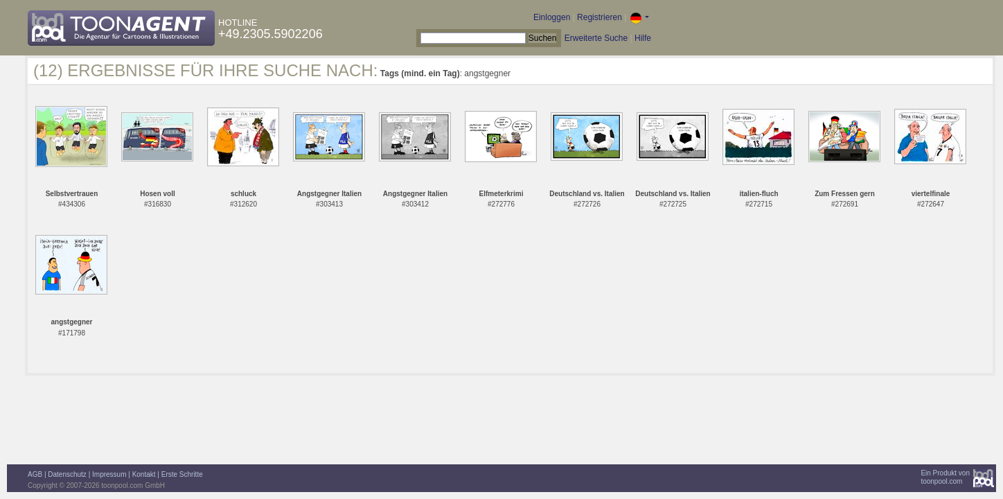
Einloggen (551, 17)
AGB (35, 474)
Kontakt (144, 474)
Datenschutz (67, 474)
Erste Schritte (182, 474)
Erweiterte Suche (596, 38)
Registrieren (599, 17)
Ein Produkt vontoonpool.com (945, 477)
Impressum (109, 474)
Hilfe (642, 38)
